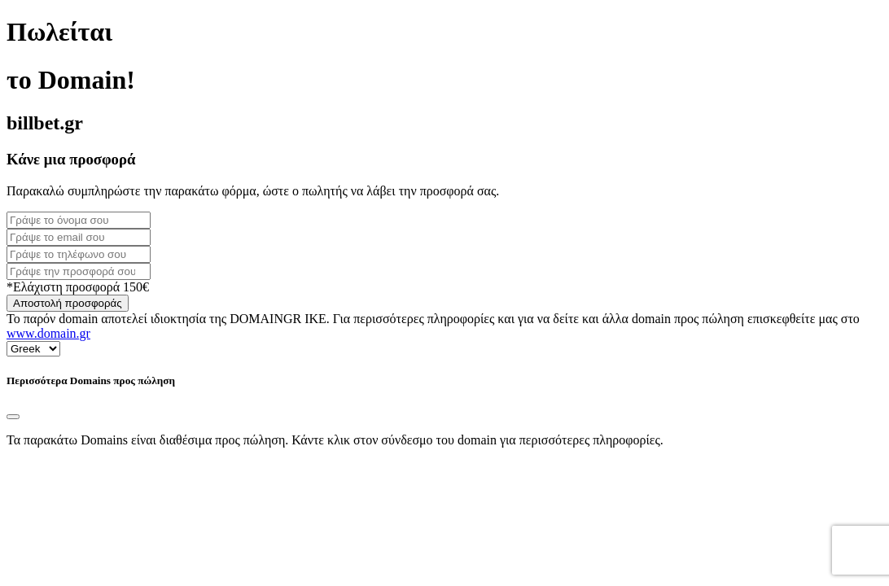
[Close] (13, 416)
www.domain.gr (48, 333)
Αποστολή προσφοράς (67, 303)
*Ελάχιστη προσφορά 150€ (78, 287)
